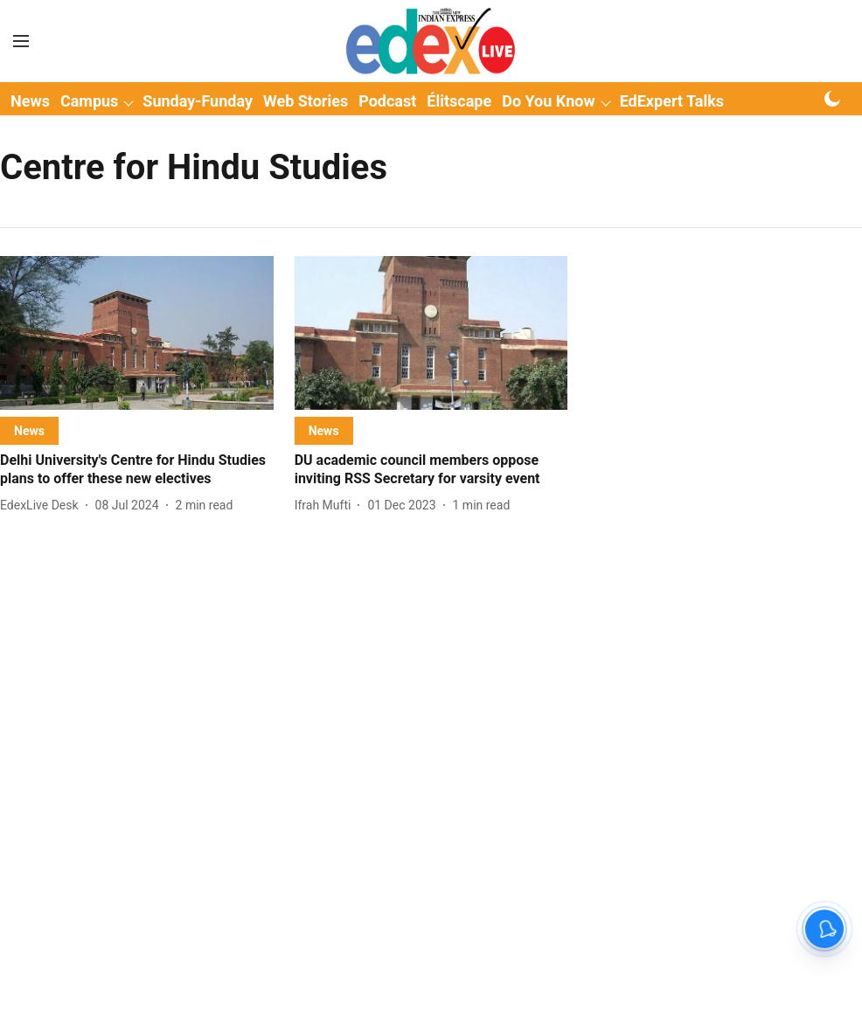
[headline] (137, 470)
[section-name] (29, 430)
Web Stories (305, 101)
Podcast (387, 101)
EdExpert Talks (672, 101)
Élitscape (459, 101)
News (30, 101)
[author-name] (43, 505)
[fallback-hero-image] (137, 333)
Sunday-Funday (198, 101)
